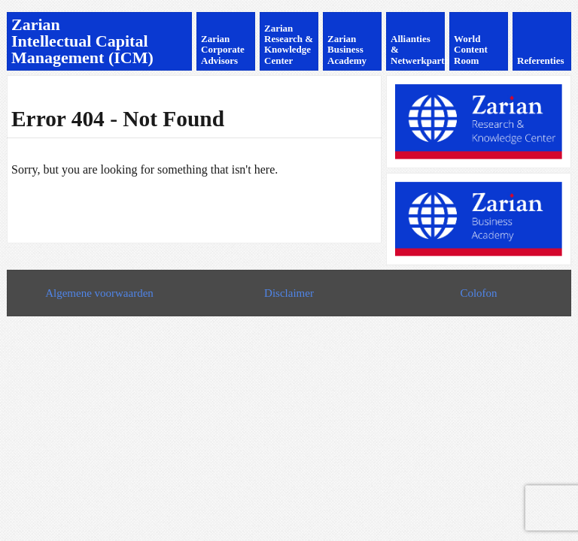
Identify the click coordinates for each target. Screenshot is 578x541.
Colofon (478, 293)
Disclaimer (289, 293)
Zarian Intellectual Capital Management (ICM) (82, 41)
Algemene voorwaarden (99, 293)
